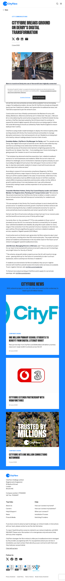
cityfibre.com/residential (34, 267)
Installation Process (41, 514)
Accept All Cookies (39, 97)
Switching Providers (41, 517)
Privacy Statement (10, 576)
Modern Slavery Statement (41, 576)
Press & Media (11, 517)
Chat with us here (12, 548)
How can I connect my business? (45, 508)
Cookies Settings (25, 97)
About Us (9, 505)
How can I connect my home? (44, 505)
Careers (9, 508)
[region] (32, 93)
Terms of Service (29, 576)
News (8, 514)
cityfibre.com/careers (23, 273)
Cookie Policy (20, 576)
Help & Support (11, 511)
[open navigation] (61, 4)
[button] (57, 4)
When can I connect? (41, 511)
